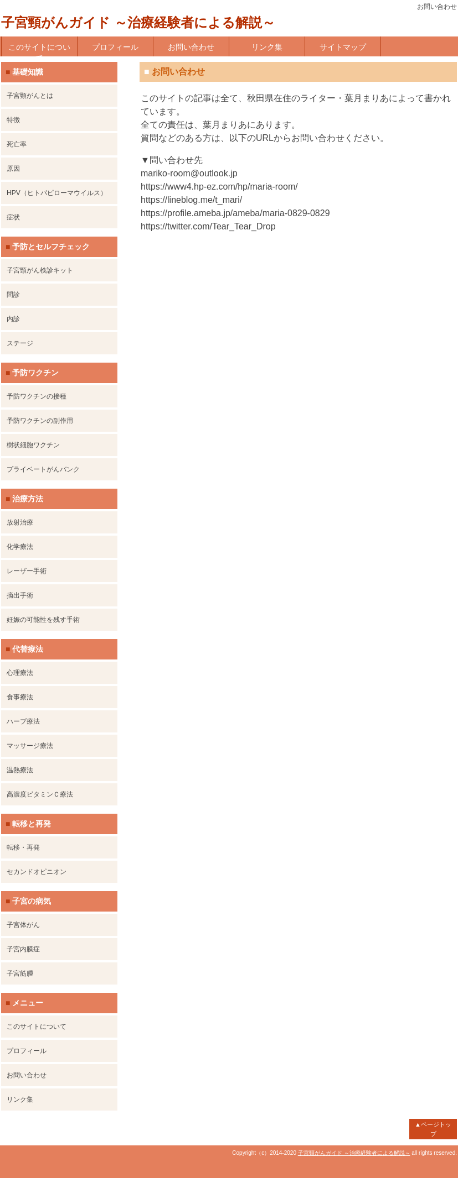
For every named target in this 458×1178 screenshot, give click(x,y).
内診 (13, 319)
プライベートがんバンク (43, 469)
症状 (13, 217)
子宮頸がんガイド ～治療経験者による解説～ (138, 22)
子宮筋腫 (20, 973)
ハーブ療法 (23, 721)
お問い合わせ (191, 47)
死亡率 (17, 144)
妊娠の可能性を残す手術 (43, 620)
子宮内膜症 (23, 949)
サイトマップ (343, 47)
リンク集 (266, 47)
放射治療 (20, 522)
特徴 (13, 120)
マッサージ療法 (30, 746)
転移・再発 (23, 847)
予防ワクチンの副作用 (40, 421)
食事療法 (20, 697)
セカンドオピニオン (36, 872)
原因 (13, 168)
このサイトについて (39, 49)
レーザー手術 (27, 571)
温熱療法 (20, 770)
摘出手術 (20, 595)
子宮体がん (23, 925)
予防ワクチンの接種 (36, 396)
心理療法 (20, 673)
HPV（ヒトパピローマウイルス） (57, 193)
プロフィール (115, 47)
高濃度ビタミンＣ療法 (40, 794)
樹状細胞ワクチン (33, 445)
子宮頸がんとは (30, 96)
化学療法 (20, 547)
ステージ (20, 343)
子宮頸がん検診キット (40, 270)
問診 (13, 295)
